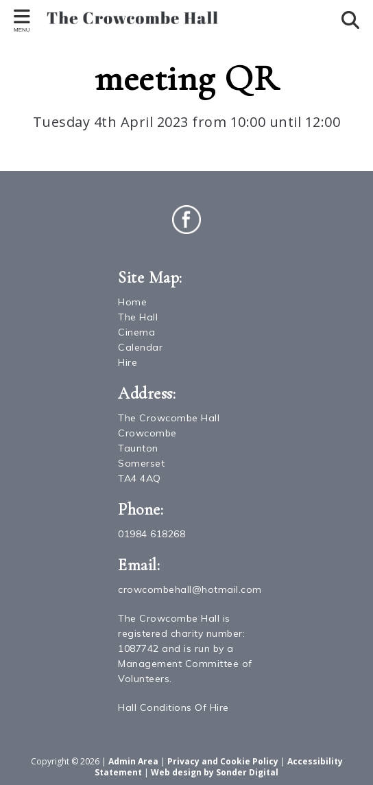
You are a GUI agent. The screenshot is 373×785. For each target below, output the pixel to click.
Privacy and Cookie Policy (222, 761)
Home (132, 302)
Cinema (136, 332)
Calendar (140, 347)
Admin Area (133, 761)
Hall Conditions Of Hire (173, 707)
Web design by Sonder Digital (214, 772)
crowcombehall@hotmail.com (190, 589)
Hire (127, 362)
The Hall (138, 317)
